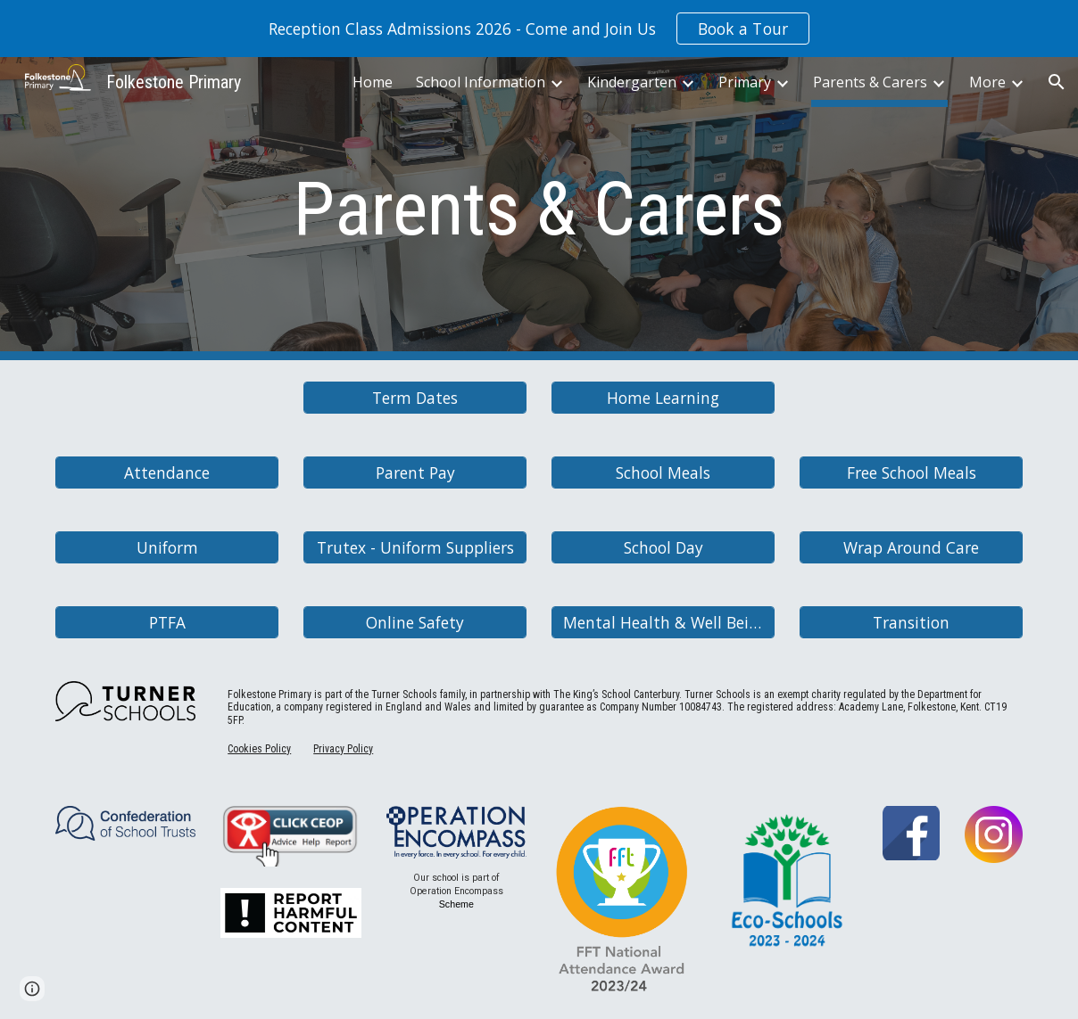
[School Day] (663, 547)
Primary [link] (744, 82)
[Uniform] (167, 547)
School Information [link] (480, 82)
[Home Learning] (663, 398)
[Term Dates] (415, 398)
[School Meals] (663, 473)
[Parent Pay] (415, 473)
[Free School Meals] (911, 473)
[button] (1056, 82)
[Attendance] (167, 473)
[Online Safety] (415, 622)
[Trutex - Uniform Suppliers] (415, 547)
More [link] (987, 82)
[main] (539, 209)
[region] (539, 28)
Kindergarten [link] (631, 82)
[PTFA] (167, 622)
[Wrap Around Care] (911, 547)
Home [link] (372, 82)
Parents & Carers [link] (870, 82)
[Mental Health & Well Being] (663, 622)
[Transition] (911, 622)
